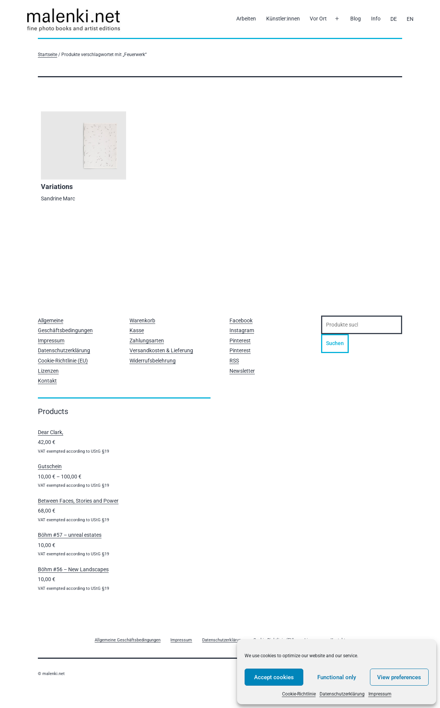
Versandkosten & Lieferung (161, 350)
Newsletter (242, 371)
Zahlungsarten (147, 341)
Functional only (336, 677)
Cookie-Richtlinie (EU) (63, 361)
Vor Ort (318, 19)
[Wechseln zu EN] (410, 19)
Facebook (241, 320)
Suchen (335, 343)
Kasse (137, 330)
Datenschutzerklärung (342, 694)
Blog (355, 19)
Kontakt (47, 381)
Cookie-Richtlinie (299, 694)
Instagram (241, 330)
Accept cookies (274, 677)
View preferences (399, 677)
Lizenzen (48, 371)
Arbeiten (246, 19)
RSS (234, 361)
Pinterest (240, 341)
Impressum (380, 694)
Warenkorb (142, 320)
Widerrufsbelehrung (153, 361)
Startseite (47, 54)
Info (376, 19)
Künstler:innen (283, 19)
